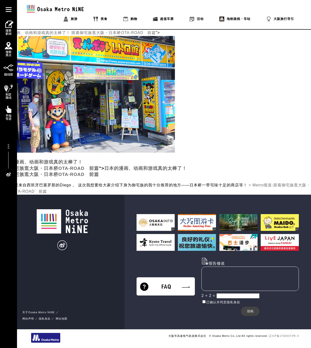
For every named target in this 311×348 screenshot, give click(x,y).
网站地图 (61, 318)
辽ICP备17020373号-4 (284, 335)
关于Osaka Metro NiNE (38, 312)
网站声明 (28, 318)
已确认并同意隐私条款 (223, 302)
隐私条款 (45, 318)
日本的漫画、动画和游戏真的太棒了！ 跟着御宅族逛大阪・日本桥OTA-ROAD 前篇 (78, 33)
